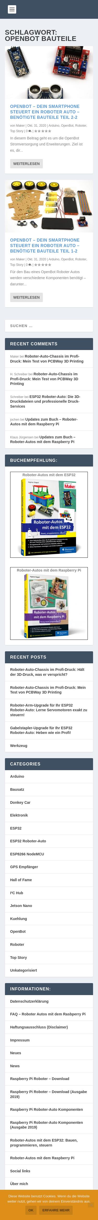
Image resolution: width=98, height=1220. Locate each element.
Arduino (54, 125)
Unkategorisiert (23, 970)
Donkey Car (20, 802)
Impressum (20, 1040)
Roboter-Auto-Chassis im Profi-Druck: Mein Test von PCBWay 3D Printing (44, 379)
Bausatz (17, 789)
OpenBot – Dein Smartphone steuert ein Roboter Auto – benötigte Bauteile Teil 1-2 (45, 245)
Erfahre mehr (56, 1210)
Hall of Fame (21, 880)
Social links (20, 1171)
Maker (20, 125)
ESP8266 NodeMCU (27, 854)
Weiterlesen (26, 164)
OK (31, 1210)
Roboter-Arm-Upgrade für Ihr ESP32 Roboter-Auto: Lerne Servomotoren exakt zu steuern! (48, 710)
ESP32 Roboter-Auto (28, 841)
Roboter (80, 125)
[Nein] (91, 1204)
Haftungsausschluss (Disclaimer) (39, 1027)
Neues (15, 1053)
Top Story (17, 131)
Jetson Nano (21, 906)
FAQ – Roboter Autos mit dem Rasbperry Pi (48, 1014)
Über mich (19, 1184)
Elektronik (19, 815)
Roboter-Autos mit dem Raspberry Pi (42, 1158)
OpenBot (67, 125)
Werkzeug (18, 746)
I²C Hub (16, 893)
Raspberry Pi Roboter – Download (39, 1079)
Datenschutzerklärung (29, 1001)
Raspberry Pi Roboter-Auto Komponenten (46, 1109)
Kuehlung (18, 919)
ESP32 (16, 828)
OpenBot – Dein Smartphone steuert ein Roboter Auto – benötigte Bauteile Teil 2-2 (45, 112)
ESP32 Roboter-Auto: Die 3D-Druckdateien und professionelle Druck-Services (45, 401)
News (15, 1066)
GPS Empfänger (24, 867)
